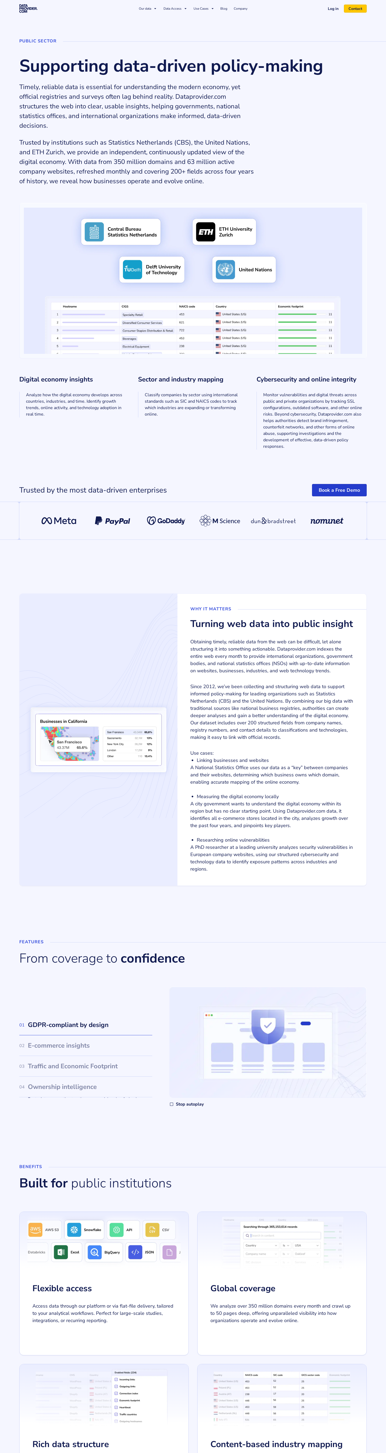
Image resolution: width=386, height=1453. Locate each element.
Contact (353, 8)
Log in (331, 8)
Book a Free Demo (339, 490)
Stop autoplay (186, 1104)
